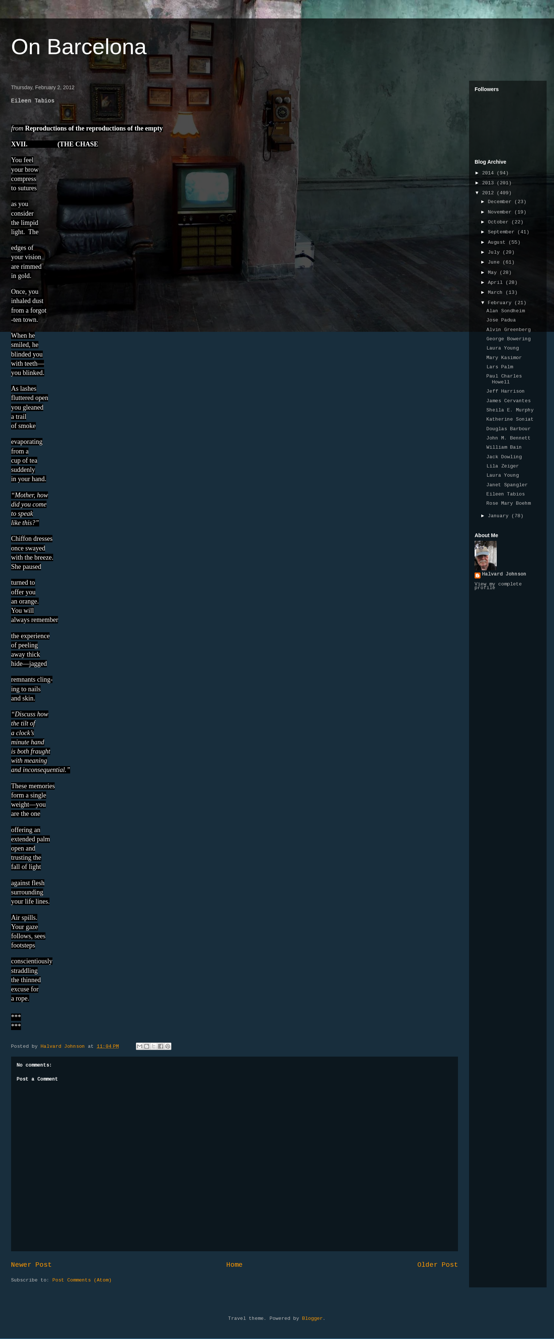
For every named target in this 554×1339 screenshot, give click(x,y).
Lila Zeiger (502, 466)
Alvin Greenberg (508, 330)
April (497, 283)
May (494, 273)
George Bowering (508, 339)
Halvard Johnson (504, 574)
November (501, 212)
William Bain (504, 447)
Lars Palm (499, 367)
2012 (489, 193)
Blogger (312, 1319)
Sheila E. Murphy (510, 410)
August (498, 242)
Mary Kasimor (504, 358)
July (495, 252)
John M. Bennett (508, 438)
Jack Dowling (504, 457)
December (501, 202)
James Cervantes (508, 401)
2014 (489, 173)
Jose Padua (501, 320)
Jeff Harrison (505, 391)
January (500, 516)
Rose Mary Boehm (508, 503)
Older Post (437, 1265)
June (495, 262)
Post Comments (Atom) (82, 1280)
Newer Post (31, 1265)
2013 (489, 183)
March (497, 293)
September (502, 232)
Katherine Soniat (510, 419)
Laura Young (502, 348)
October (500, 222)
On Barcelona (79, 46)
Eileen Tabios (505, 494)
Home (234, 1265)
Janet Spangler (507, 485)
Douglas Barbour (508, 429)
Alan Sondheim (505, 311)
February (501, 303)
